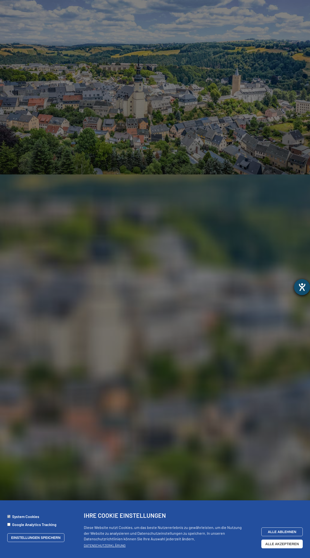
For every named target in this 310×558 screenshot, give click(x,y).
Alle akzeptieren (282, 546)
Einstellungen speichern (36, 539)
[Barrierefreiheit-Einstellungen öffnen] (302, 287)
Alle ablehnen (282, 533)
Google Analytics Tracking (34, 526)
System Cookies (25, 518)
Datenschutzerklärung (105, 547)
